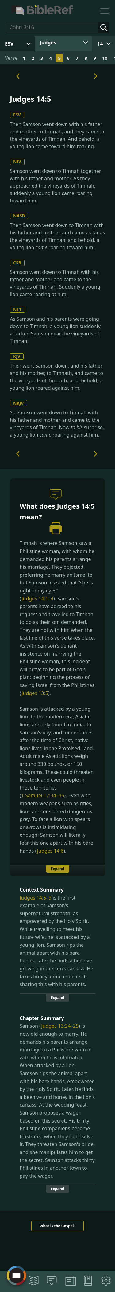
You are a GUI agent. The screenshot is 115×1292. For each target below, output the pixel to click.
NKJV (18, 403)
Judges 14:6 (50, 850)
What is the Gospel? (57, 1226)
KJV (16, 356)
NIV (17, 162)
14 (100, 43)
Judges (48, 42)
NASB (19, 216)
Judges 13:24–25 (60, 1025)
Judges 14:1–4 (37, 598)
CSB (17, 263)
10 (104, 58)
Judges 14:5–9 (36, 897)
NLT (17, 309)
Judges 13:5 (34, 693)
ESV (17, 115)
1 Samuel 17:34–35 (42, 795)
